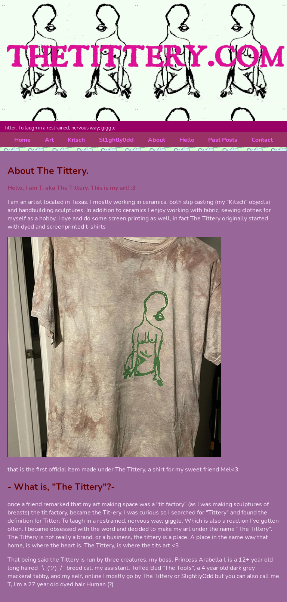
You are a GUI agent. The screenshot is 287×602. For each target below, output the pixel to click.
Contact (262, 140)
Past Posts (222, 140)
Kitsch (76, 140)
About (156, 140)
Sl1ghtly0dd (116, 140)
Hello (186, 140)
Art (49, 140)
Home (22, 140)
